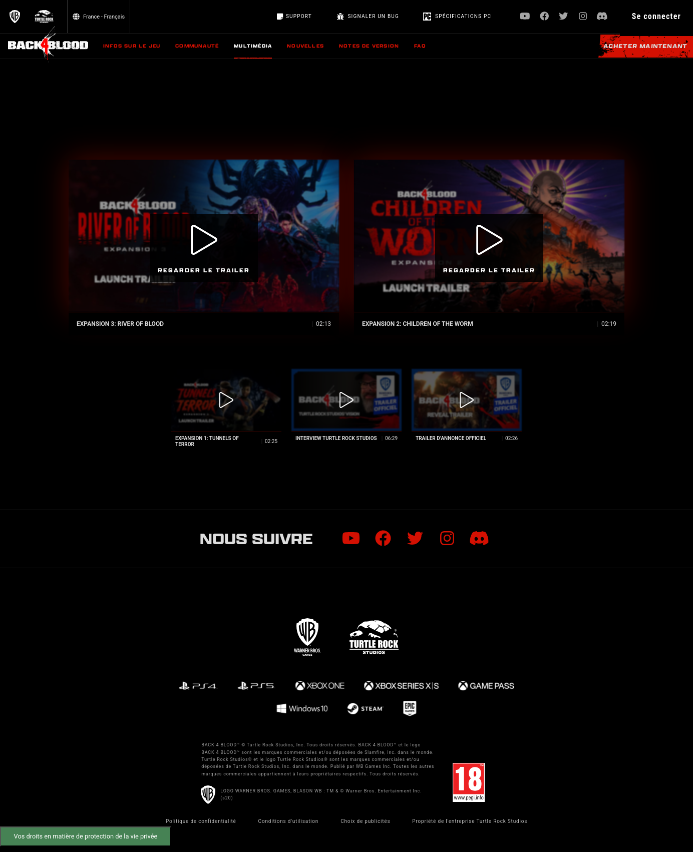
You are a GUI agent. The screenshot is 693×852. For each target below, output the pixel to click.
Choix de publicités (365, 821)
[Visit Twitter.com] (563, 17)
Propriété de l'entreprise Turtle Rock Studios (469, 821)
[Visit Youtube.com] (525, 17)
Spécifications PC (457, 17)
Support (294, 16)
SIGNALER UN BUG (367, 16)
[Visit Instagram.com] (583, 17)
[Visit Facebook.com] (544, 17)
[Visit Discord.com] (602, 17)
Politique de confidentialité (201, 821)
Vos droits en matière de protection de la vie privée (86, 836)
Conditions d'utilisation (288, 821)
